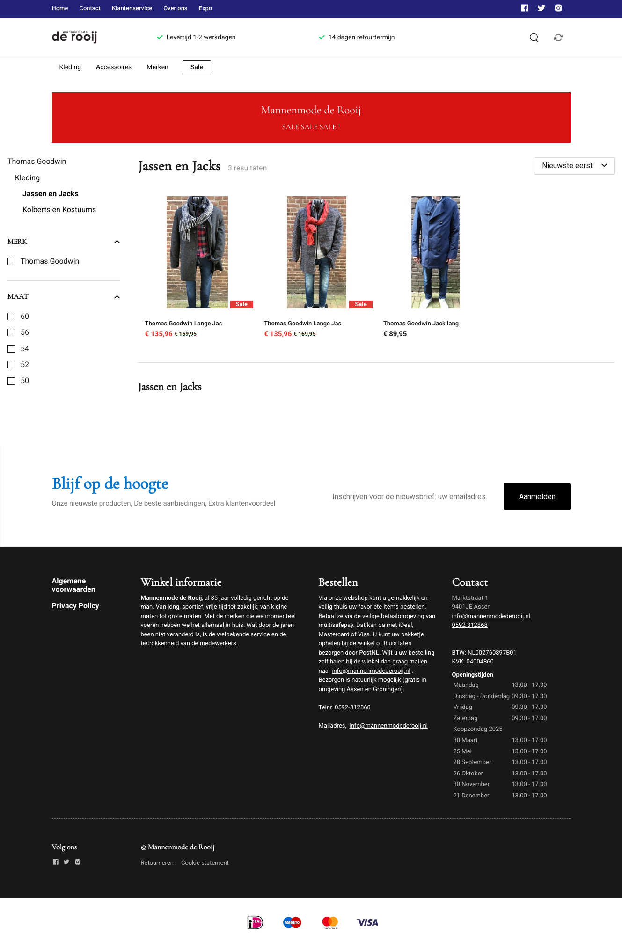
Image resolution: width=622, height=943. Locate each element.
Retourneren (157, 863)
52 (25, 365)
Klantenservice (132, 8)
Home (60, 8)
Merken (157, 67)
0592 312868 (470, 625)
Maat (63, 296)
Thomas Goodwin (50, 261)
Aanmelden (537, 496)
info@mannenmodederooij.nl (371, 671)
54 (25, 349)
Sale (196, 67)
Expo (205, 8)
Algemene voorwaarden (73, 585)
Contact (90, 8)
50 (25, 380)
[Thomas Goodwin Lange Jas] (197, 268)
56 (25, 332)
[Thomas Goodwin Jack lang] (436, 268)
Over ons (175, 8)
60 (25, 316)
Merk (63, 241)
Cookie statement (205, 863)
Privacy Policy (75, 605)
